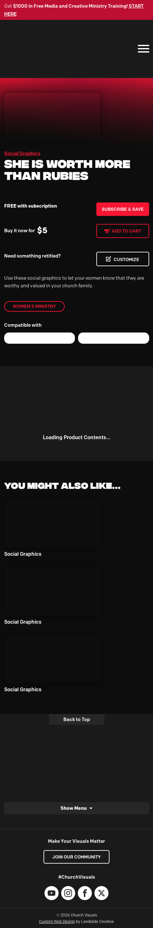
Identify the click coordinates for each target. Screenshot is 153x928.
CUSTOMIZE (126, 259)
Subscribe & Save (123, 209)
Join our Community (76, 857)
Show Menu (73, 808)
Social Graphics (22, 153)
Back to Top (76, 719)
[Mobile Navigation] (142, 49)
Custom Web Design (57, 921)
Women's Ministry (34, 306)
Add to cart (126, 231)
